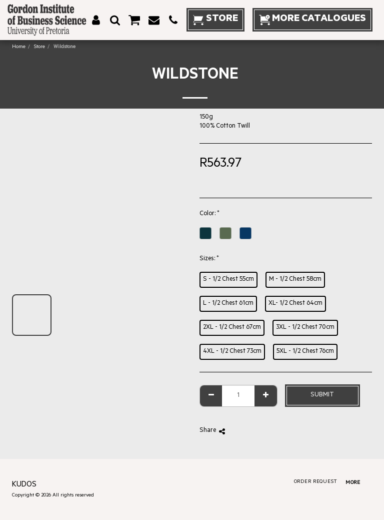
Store (39, 47)
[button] (115, 20)
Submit (322, 395)
